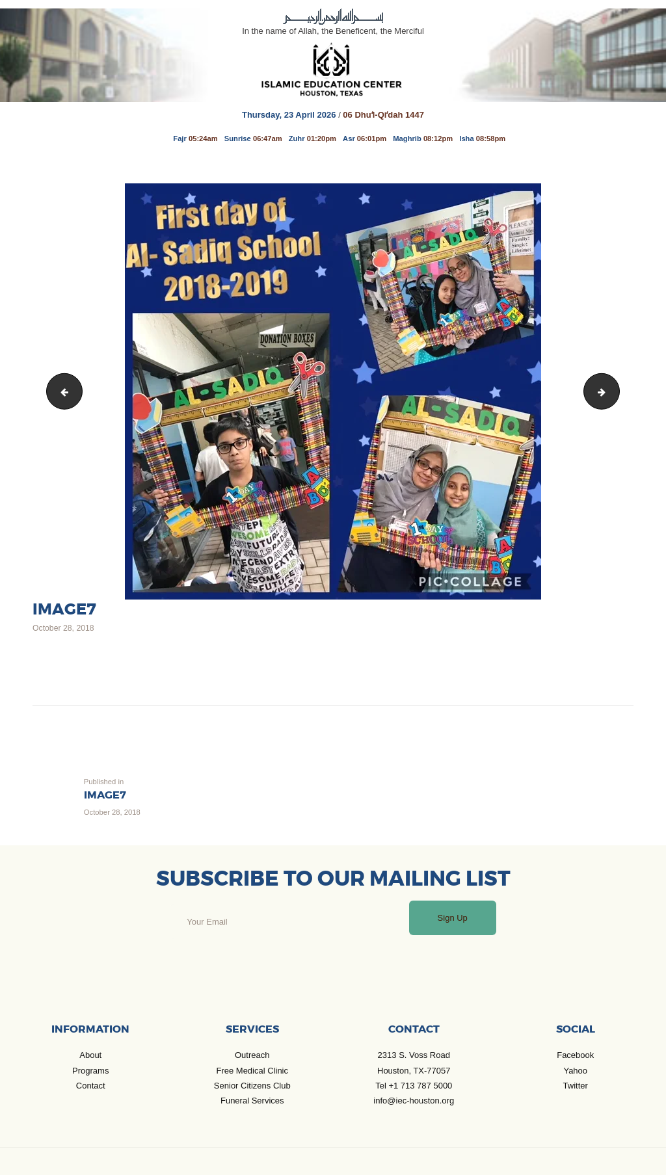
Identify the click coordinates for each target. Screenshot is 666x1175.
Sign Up (453, 918)
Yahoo (575, 1071)
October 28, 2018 (63, 628)
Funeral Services (252, 1100)
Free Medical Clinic (252, 1071)
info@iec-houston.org (413, 1100)
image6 (61, 391)
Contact (90, 1085)
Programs (90, 1071)
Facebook (575, 1055)
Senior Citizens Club (252, 1085)
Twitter (575, 1085)
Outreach (252, 1055)
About (90, 1055)
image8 (615, 391)
